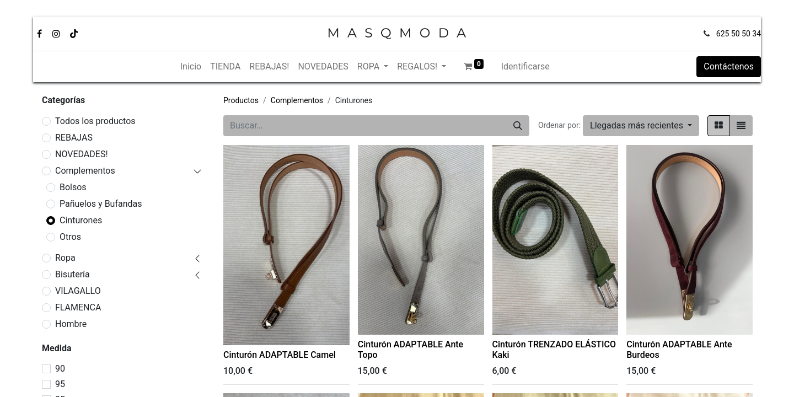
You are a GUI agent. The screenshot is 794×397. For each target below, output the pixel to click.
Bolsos (73, 187)
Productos (241, 100)
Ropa (65, 258)
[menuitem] (191, 67)
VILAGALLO (78, 291)
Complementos (85, 170)
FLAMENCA (78, 307)
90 (60, 368)
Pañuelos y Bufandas (101, 203)
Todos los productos (95, 121)
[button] (641, 125)
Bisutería (72, 274)
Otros (70, 237)
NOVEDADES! (81, 154)
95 (60, 384)
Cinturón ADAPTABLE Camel (279, 355)
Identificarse (525, 66)
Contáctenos (729, 66)
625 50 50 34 (738, 33)
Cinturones (81, 220)
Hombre (71, 324)
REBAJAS (74, 137)
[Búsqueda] (517, 125)
